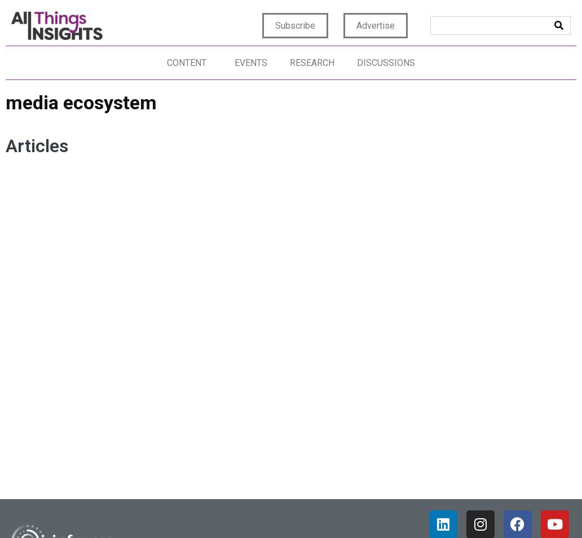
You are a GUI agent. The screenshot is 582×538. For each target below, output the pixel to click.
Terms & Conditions (386, 510)
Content (186, 62)
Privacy (265, 510)
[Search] (559, 25)
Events (251, 62)
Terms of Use (314, 510)
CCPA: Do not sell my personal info (500, 510)
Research (312, 62)
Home (232, 510)
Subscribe (295, 25)
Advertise (375, 25)
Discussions (386, 62)
